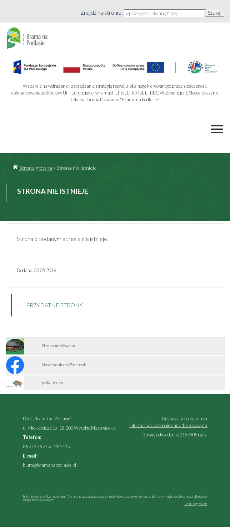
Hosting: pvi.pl (195, 504)
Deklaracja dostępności (184, 418)
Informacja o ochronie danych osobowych (168, 425)
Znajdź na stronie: (102, 12)
